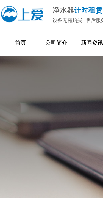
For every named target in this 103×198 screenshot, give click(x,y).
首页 (20, 43)
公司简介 (56, 43)
